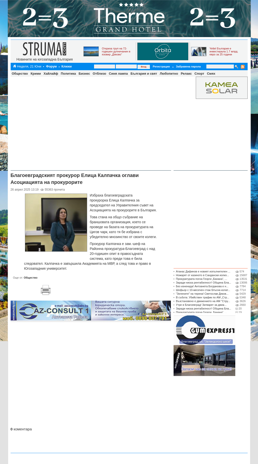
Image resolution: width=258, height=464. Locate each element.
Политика (68, 73)
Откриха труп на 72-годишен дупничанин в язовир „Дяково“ (116, 51)
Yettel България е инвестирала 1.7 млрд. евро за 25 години (224, 51)
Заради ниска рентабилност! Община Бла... (203, 282)
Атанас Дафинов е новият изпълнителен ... (203, 271)
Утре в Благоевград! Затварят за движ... (201, 304)
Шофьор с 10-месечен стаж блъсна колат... (203, 289)
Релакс (186, 73)
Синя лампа (118, 73)
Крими (36, 73)
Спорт (199, 73)
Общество (20, 73)
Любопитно (169, 73)
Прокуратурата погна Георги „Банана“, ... (201, 278)
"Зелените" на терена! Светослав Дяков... (202, 293)
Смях (211, 73)
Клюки (66, 66)
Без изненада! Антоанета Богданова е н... (202, 286)
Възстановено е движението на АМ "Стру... (203, 301)
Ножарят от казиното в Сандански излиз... (202, 275)
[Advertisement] (54, 123)
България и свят (144, 73)
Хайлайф (51, 73)
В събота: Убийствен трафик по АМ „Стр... (202, 297)
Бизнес (84, 73)
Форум (51, 66)
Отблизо (99, 73)
